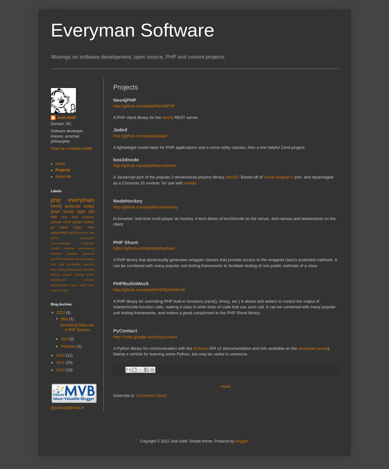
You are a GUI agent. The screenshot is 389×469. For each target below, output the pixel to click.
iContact (201, 348)
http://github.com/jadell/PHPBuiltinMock (149, 289)
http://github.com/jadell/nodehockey (145, 207)
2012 (61, 355)
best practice (83, 217)
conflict (55, 248)
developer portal (313, 348)
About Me (63, 176)
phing (61, 269)
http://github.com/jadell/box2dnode (144, 165)
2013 (61, 312)
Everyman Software (133, 30)
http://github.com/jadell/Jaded (140, 136)
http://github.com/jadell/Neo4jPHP (144, 106)
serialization (59, 279)
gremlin (55, 259)
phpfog (70, 269)
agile (81, 211)
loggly (77, 227)
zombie (63, 290)
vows (54, 290)
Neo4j (167, 117)
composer (87, 243)
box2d (68, 211)
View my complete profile (71, 148)
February (69, 346)
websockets (59, 232)
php (56, 200)
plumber (88, 269)
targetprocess (60, 285)
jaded (64, 227)
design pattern (83, 222)
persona (88, 264)
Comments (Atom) (151, 395)
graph (55, 211)
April (65, 339)
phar (54, 269)
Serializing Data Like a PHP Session (77, 327)
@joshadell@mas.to (67, 408)
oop (61, 264)
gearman (88, 253)
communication (61, 243)
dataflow (69, 248)
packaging (74, 264)
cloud (67, 222)
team (74, 285)
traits (82, 285)
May (65, 319)
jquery (90, 259)
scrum (90, 274)
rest (64, 217)
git (52, 227)
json (53, 264)
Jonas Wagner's (278, 177)
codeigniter (87, 238)
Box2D (232, 177)
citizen (55, 238)
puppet (67, 274)
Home (226, 386)
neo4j (56, 205)
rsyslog (78, 274)
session (89, 279)
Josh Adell (66, 117)
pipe (79, 269)
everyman (81, 200)
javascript (73, 206)
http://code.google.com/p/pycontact (145, 337)
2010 (61, 370)
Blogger (241, 441)
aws (91, 232)
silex (91, 227)
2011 (61, 362)
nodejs (190, 183)
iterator (80, 259)
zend (73, 232)
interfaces (68, 259)
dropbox (72, 253)
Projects (62, 170)
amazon (83, 232)
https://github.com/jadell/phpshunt (143, 248)
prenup (55, 274)
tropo (91, 285)
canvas (56, 222)
